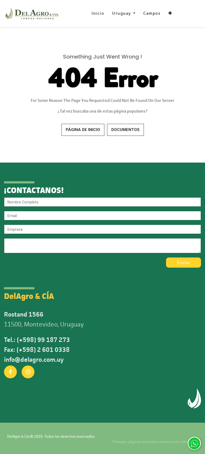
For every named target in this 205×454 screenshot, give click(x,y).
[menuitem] (98, 13)
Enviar (183, 263)
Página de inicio (83, 129)
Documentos (125, 129)
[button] (170, 13)
